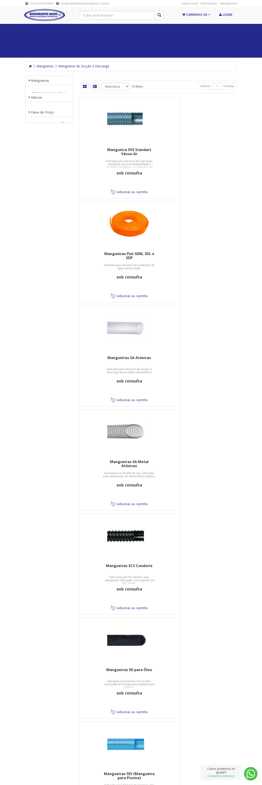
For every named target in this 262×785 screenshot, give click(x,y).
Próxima (228, 86)
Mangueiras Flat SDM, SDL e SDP (158, 151)
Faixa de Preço (42, 146)
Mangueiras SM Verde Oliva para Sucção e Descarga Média (213, 361)
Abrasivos (122, 40)
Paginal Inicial (39, 29)
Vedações (93, 29)
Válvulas (170, 29)
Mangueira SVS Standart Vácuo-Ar (104, 151)
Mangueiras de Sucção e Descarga (83, 66)
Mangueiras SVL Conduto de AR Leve (103, 567)
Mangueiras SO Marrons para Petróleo (103, 463)
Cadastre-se (189, 741)
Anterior (205, 86)
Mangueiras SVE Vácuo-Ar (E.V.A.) (213, 463)
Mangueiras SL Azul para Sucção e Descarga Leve (158, 359)
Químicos (144, 29)
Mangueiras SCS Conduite (158, 253)
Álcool (68, 29)
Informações (208, 3)
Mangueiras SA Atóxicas (213, 149)
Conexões (197, 29)
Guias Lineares (37, 52)
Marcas (36, 110)
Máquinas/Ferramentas (158, 40)
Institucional (190, 3)
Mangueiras (95, 40)
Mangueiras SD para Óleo (213, 253)
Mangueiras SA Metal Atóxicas (103, 255)
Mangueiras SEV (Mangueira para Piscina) (103, 359)
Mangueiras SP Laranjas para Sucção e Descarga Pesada (158, 465)
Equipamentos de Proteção (51, 40)
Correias (118, 29)
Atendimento (228, 3)
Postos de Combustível (206, 40)
